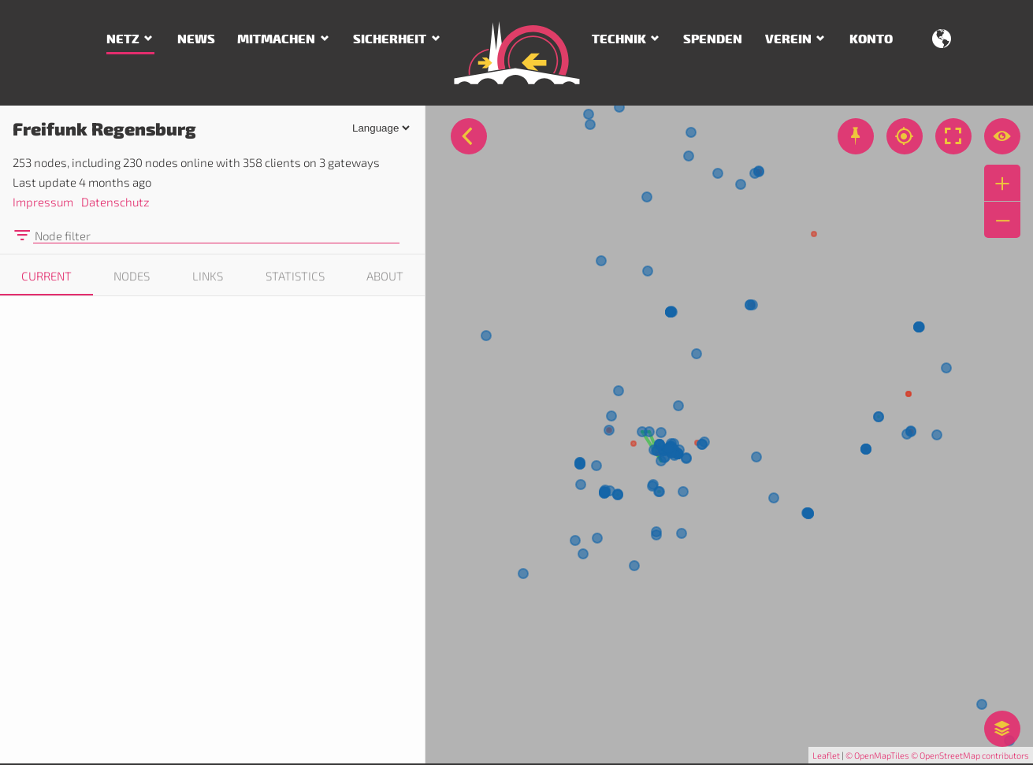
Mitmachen (276, 39)
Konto (871, 39)
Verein (788, 39)
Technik (619, 39)
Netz (122, 39)
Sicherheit (389, 39)
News (196, 39)
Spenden (712, 39)
